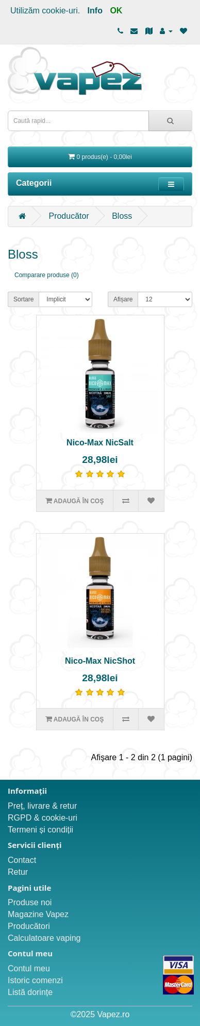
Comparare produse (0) (46, 275)
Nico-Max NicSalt (100, 442)
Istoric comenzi (35, 980)
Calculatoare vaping (44, 938)
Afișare (122, 299)
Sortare (23, 299)
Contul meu (29, 968)
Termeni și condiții (40, 829)
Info (95, 10)
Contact (22, 860)
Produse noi (30, 902)
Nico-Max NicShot (100, 660)
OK (116, 10)
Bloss (122, 216)
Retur (18, 872)
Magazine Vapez (38, 914)
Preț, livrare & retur (42, 805)
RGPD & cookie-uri (42, 817)
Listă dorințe (30, 992)
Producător (68, 216)
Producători (29, 926)
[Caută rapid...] (170, 120)
